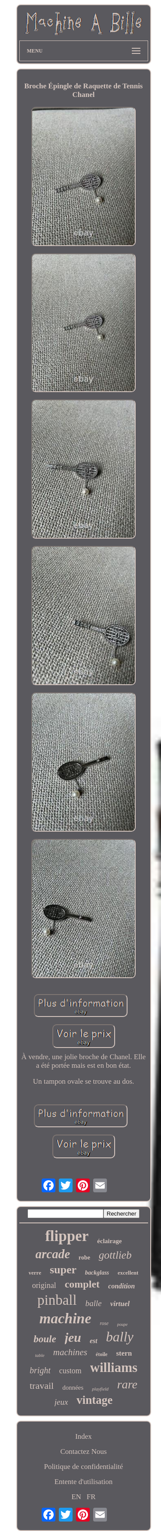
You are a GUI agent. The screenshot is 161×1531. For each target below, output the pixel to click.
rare (127, 1384)
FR (91, 1497)
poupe (122, 1324)
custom (70, 1370)
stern (124, 1353)
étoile (101, 1354)
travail (42, 1385)
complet (82, 1284)
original (44, 1285)
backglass (97, 1272)
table (40, 1355)
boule (44, 1339)
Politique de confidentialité (83, 1466)
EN (76, 1497)
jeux (61, 1401)
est (93, 1340)
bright (40, 1370)
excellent (128, 1272)
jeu (73, 1337)
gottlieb (115, 1255)
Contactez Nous (83, 1451)
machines (70, 1352)
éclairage (109, 1241)
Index (83, 1436)
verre (35, 1272)
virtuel (120, 1304)
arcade (53, 1254)
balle (93, 1303)
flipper (66, 1236)
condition (121, 1286)
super (63, 1269)
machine (65, 1318)
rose (104, 1323)
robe (84, 1257)
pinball (57, 1300)
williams (113, 1367)
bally (120, 1336)
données (72, 1387)
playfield (100, 1388)
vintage (94, 1400)
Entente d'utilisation (84, 1482)
